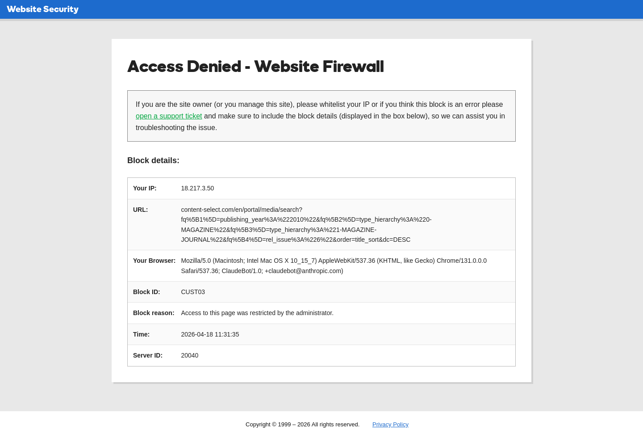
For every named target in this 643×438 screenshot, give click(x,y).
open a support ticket (169, 116)
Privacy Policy (390, 424)
